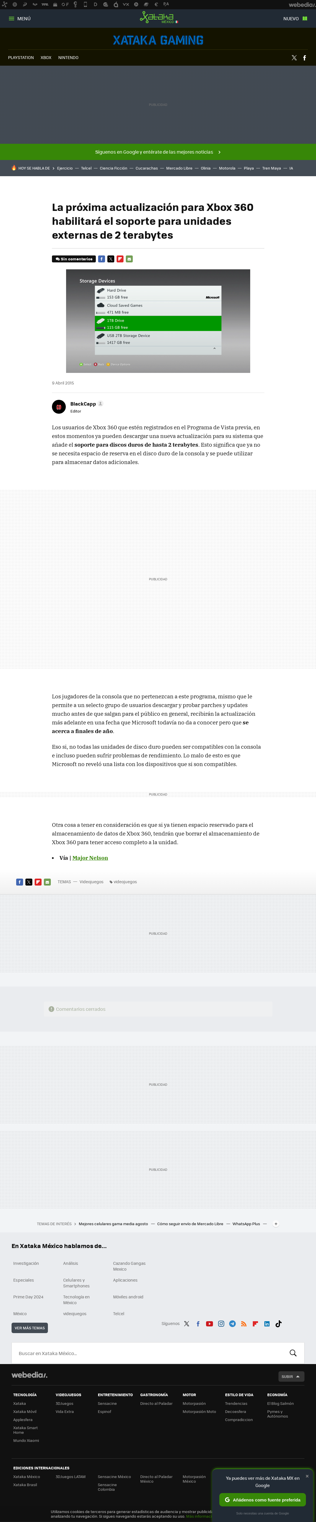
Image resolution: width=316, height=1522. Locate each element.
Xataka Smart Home (25, 1430)
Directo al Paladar (156, 1403)
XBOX (46, 57)
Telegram (232, 1322)
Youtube (209, 1322)
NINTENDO (68, 57)
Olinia (206, 168)
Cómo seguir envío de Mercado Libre (190, 1223)
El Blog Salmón (280, 1403)
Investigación (26, 1263)
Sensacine (107, 1403)
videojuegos (125, 881)
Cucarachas (147, 168)
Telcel (86, 168)
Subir (287, 1376)
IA (291, 168)
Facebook (304, 57)
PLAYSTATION (21, 57)
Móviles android (128, 1297)
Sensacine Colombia (107, 1487)
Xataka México (158, 17)
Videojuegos (158, 40)
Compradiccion (239, 1419)
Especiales (23, 1280)
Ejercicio (65, 168)
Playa (249, 168)
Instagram (221, 1322)
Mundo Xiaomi (26, 1440)
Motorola (227, 168)
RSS (243, 1322)
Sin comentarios (76, 259)
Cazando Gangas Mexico (129, 1266)
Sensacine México (114, 1476)
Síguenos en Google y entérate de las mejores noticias (154, 151)
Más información (201, 1516)
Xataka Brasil (25, 1484)
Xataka (19, 1403)
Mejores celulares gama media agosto (114, 1223)
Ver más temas (30, 1327)
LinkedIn (267, 1322)
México (20, 1313)
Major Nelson (90, 857)
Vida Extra (65, 1411)
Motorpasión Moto (199, 1411)
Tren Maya (271, 168)
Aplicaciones (125, 1280)
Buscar (293, 1353)
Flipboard (120, 258)
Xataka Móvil (24, 1411)
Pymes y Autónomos (277, 1414)
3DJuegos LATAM (71, 1476)
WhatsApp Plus (247, 1223)
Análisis (70, 1263)
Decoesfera (235, 1411)
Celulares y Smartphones (76, 1283)
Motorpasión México (194, 1479)
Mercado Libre (179, 168)
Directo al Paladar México (156, 1479)
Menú (24, 18)
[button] (86, 403)
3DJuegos (64, 1403)
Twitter (294, 57)
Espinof (104, 1411)
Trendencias (236, 1403)
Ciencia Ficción (113, 168)
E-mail (129, 258)
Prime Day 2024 (28, 1297)
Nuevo (291, 18)
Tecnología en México (76, 1299)
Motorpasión (194, 1403)
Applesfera (23, 1419)
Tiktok (278, 1322)
